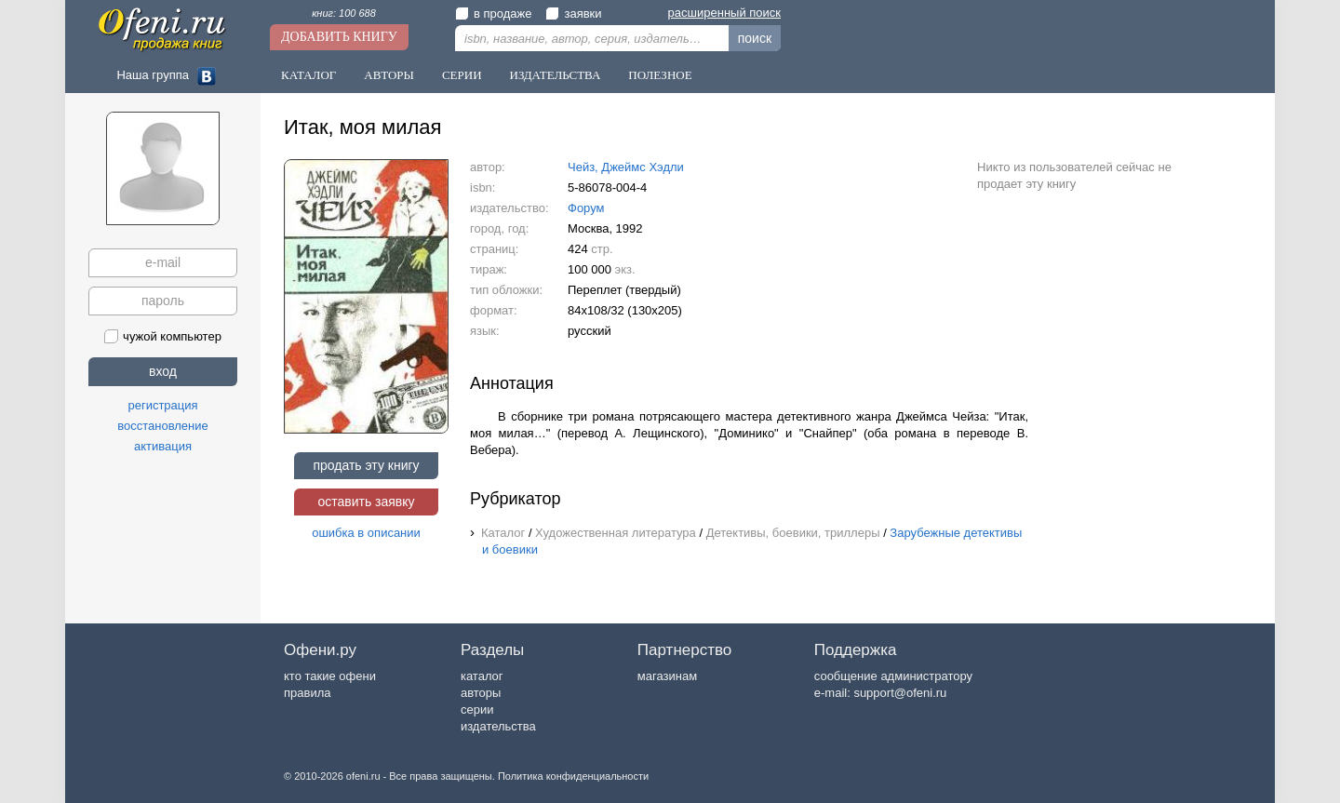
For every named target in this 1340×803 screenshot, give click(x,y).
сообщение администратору (893, 676)
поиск (754, 38)
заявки (573, 13)
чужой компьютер (162, 336)
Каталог (308, 75)
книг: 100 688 (344, 13)
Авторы (389, 75)
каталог (482, 676)
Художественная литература (615, 533)
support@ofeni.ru (899, 693)
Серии (462, 75)
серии (477, 709)
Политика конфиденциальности (573, 776)
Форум (586, 208)
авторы (481, 693)
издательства (498, 726)
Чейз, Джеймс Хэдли (626, 167)
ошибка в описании (366, 533)
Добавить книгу (339, 37)
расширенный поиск (724, 13)
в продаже (493, 13)
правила (307, 693)
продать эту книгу (366, 465)
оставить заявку (365, 501)
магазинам (667, 676)
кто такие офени (330, 676)
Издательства (555, 75)
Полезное (659, 75)
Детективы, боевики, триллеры (793, 533)
